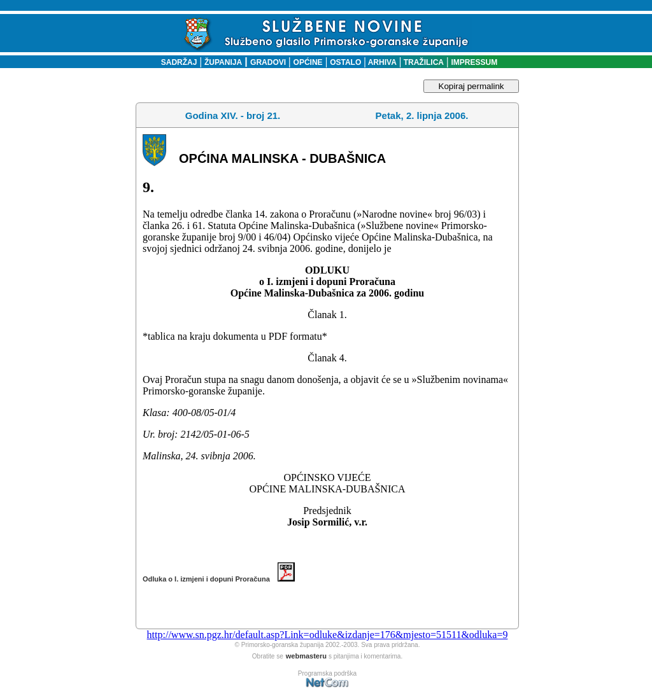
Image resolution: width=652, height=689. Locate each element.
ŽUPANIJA (223, 62)
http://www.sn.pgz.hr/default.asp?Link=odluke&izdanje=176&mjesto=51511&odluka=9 (327, 634)
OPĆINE (308, 62)
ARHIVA (381, 62)
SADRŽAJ (176, 62)
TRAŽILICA (422, 62)
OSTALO (345, 62)
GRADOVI (268, 62)
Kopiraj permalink (471, 86)
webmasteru (306, 656)
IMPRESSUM (474, 62)
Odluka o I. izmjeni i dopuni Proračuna (219, 579)
